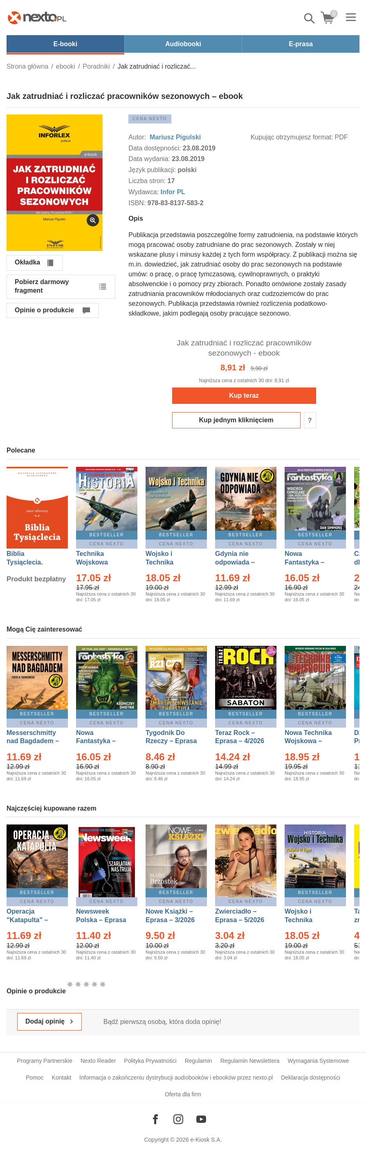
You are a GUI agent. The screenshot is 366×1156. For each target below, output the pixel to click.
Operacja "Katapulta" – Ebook (27, 920)
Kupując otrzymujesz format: (292, 137)
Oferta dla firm (183, 1094)
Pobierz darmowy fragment (42, 286)
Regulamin (198, 1060)
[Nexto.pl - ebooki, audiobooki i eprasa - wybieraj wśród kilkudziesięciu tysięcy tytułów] (37, 18)
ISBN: (137, 202)
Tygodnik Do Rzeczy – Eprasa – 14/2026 (171, 741)
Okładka (27, 262)
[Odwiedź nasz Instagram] (178, 1119)
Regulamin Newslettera (250, 1060)
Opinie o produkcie (44, 310)
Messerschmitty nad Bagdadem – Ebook (33, 741)
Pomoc (35, 1077)
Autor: (138, 137)
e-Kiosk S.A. (206, 1139)
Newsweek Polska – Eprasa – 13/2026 (101, 920)
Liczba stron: (147, 180)
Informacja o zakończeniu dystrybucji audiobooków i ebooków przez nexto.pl (176, 1077)
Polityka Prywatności (150, 1060)
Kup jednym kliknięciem (236, 420)
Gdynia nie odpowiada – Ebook (235, 562)
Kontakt (61, 1077)
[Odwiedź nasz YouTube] (201, 1119)
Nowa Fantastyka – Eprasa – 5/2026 (100, 741)
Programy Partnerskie (44, 1060)
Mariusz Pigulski (174, 137)
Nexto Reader (98, 1060)
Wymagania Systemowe (318, 1060)
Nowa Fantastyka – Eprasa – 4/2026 (309, 562)
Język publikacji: (152, 169)
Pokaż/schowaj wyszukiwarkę (310, 18)
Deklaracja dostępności (310, 1077)
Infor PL (172, 191)
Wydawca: (144, 191)
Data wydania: (150, 158)
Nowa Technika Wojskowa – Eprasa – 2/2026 (309, 741)
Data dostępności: (155, 148)
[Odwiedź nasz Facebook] (155, 1119)
